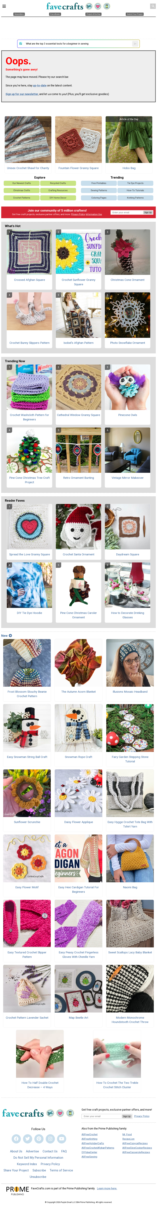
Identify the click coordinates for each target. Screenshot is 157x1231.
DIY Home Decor (58, 198)
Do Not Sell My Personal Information (38, 1157)
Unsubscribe (38, 1177)
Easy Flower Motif (27, 887)
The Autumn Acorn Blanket (78, 691)
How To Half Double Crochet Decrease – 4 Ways (39, 1085)
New (6, 636)
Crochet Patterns (21, 198)
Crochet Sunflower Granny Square (78, 282)
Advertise (32, 1151)
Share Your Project (16, 1170)
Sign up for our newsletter (22, 94)
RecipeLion (128, 1138)
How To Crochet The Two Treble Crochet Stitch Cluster (117, 1085)
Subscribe (39, 1170)
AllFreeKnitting (89, 1138)
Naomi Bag (130, 887)
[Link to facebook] (16, 1138)
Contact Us (50, 1151)
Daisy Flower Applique (78, 822)
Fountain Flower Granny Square (78, 168)
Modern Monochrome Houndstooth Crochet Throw (130, 1020)
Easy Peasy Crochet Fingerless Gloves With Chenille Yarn (78, 955)
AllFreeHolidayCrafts (93, 1143)
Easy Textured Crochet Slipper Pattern (27, 955)
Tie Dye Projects (135, 183)
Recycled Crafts (58, 183)
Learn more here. (107, 1188)
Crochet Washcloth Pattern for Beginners (29, 417)
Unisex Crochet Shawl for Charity (28, 168)
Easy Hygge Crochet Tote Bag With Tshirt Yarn (130, 824)
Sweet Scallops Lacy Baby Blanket (130, 952)
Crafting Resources (58, 190)
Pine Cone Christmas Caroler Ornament (78, 615)
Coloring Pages (98, 198)
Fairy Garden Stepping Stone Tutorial (130, 759)
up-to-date (39, 85)
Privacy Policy (78, 214)
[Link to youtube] (61, 1138)
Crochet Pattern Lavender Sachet (27, 1017)
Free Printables (99, 183)
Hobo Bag (129, 168)
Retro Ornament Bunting (78, 478)
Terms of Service (61, 1170)
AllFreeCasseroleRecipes (136, 1152)
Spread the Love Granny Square (29, 554)
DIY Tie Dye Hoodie (29, 613)
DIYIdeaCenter (89, 1152)
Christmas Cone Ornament (127, 280)
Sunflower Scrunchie (27, 822)
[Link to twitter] (27, 1138)
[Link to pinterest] (39, 1138)
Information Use (94, 214)
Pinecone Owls (127, 415)
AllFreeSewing (89, 1156)
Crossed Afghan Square (29, 280)
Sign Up (148, 212)
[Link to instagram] (50, 1138)
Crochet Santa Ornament (78, 554)
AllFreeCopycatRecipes (135, 1143)
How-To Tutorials (135, 190)
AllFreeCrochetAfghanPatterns (98, 1147)
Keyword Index (27, 1164)
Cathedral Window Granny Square (78, 415)
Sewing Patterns (99, 190)
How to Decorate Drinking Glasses (127, 615)
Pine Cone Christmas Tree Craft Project (29, 480)
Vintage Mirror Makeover (128, 478)
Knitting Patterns (135, 198)
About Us (16, 1151)
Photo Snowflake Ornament (127, 343)
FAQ (64, 1151)
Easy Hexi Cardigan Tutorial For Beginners (78, 889)
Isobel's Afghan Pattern (78, 343)
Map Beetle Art (78, 1017)
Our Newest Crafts (21, 183)
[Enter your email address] (101, 1116)
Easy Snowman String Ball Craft (27, 757)
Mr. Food (127, 1134)
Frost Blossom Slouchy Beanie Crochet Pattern (27, 694)
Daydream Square (127, 554)
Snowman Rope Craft (78, 757)
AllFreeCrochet (90, 1134)
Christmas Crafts (21, 190)
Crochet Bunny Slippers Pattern (30, 343)
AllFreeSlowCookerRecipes (137, 1147)
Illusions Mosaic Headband (130, 691)
